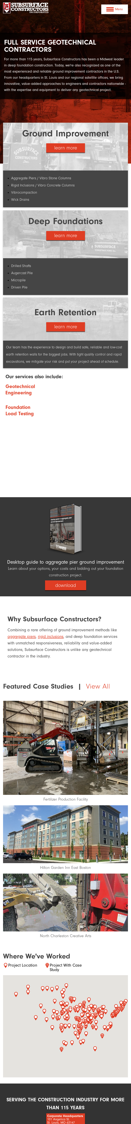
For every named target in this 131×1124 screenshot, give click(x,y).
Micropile (18, 280)
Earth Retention (65, 312)
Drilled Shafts (21, 266)
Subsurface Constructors (26, 9)
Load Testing (20, 413)
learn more (65, 148)
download (65, 586)
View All (98, 687)
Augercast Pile (22, 273)
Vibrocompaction (24, 192)
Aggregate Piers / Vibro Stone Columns (41, 178)
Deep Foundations (65, 221)
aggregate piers (22, 637)
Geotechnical (20, 386)
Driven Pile (19, 287)
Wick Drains (20, 199)
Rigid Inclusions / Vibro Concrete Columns (43, 185)
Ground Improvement (65, 133)
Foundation (18, 407)
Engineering (19, 392)
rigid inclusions (50, 637)
